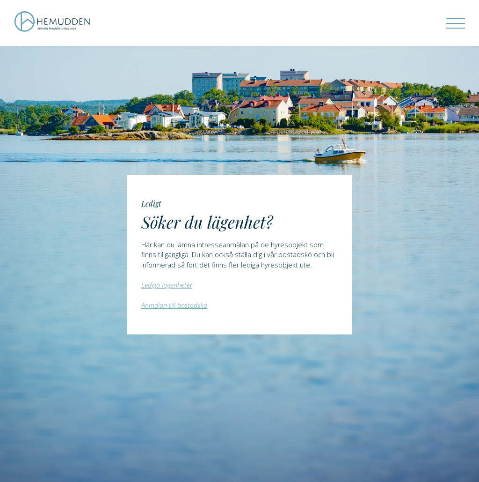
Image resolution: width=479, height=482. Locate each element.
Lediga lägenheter (166, 285)
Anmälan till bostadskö (174, 305)
